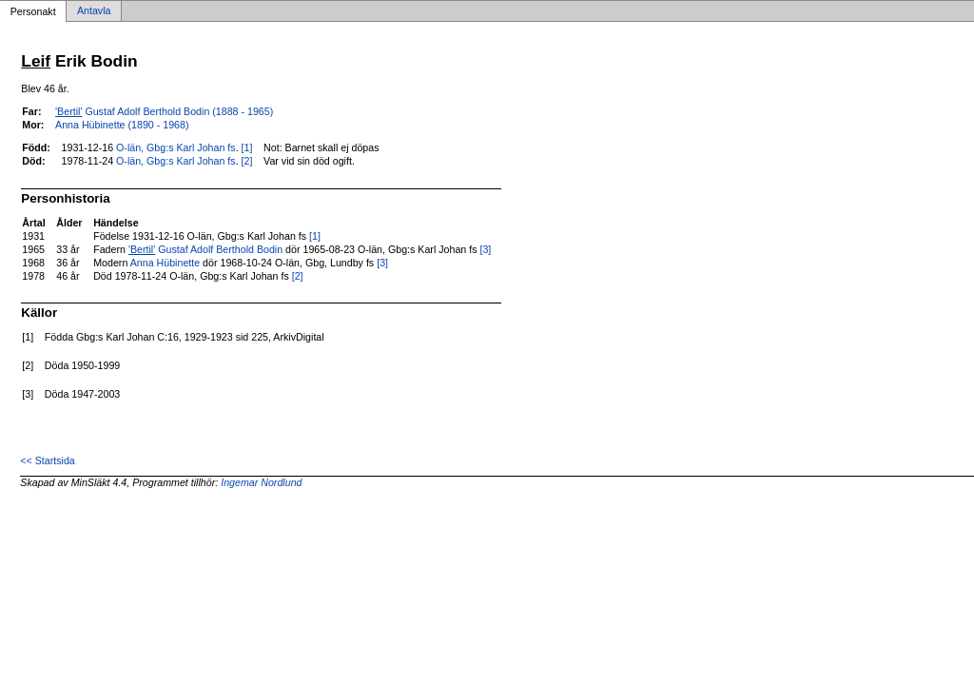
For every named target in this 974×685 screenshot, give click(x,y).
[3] (485, 249)
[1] (247, 147)
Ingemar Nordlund (261, 482)
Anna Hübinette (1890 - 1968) (121, 124)
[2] (247, 160)
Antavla (94, 11)
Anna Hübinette (165, 262)
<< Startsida (47, 460)
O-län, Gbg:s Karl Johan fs (176, 147)
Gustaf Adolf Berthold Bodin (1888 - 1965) (164, 111)
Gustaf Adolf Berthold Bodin (205, 249)
